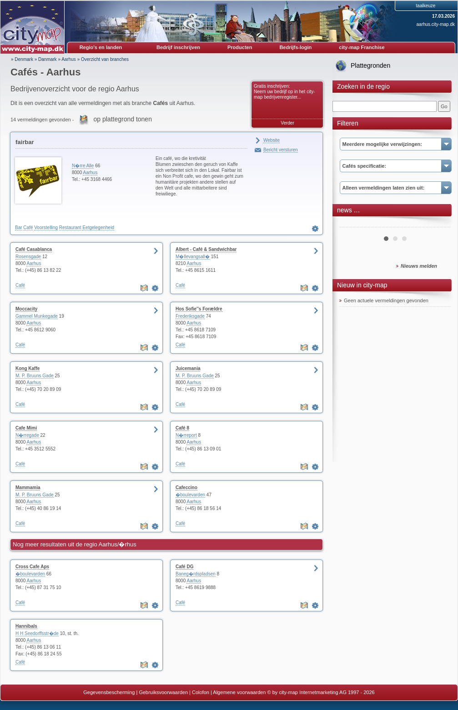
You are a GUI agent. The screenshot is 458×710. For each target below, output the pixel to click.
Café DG (184, 566)
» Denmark (22, 59)
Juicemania (188, 368)
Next (439, 223)
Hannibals (26, 626)
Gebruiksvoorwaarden (163, 692)
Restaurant (70, 227)
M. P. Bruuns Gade (34, 375)
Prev (351, 223)
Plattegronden (370, 65)
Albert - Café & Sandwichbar (206, 249)
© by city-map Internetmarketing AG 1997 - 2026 (321, 692)
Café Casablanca (33, 249)
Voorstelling (46, 227)
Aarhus (68, 59)
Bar (18, 227)
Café (28, 227)
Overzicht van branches (105, 59)
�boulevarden (190, 494)
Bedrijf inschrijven (178, 47)
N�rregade (27, 435)
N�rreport (186, 435)
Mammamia (27, 487)
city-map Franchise (361, 47)
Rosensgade (28, 256)
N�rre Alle (83, 165)
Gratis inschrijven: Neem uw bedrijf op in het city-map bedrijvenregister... (284, 92)
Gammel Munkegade (36, 316)
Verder (287, 122)
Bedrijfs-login (295, 47)
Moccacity (26, 308)
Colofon (200, 692)
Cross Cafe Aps (32, 566)
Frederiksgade (190, 316)
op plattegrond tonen (122, 119)
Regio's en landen (101, 47)
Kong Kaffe (27, 368)
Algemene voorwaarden (239, 692)
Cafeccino (186, 487)
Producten (239, 47)
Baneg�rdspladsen (196, 573)
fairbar (24, 142)
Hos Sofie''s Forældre (199, 308)
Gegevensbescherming (109, 692)
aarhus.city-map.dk (436, 24)
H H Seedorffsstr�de (37, 633)
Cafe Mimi (26, 427)
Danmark (47, 59)
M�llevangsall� (193, 256)
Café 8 (182, 427)
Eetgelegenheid (98, 227)
